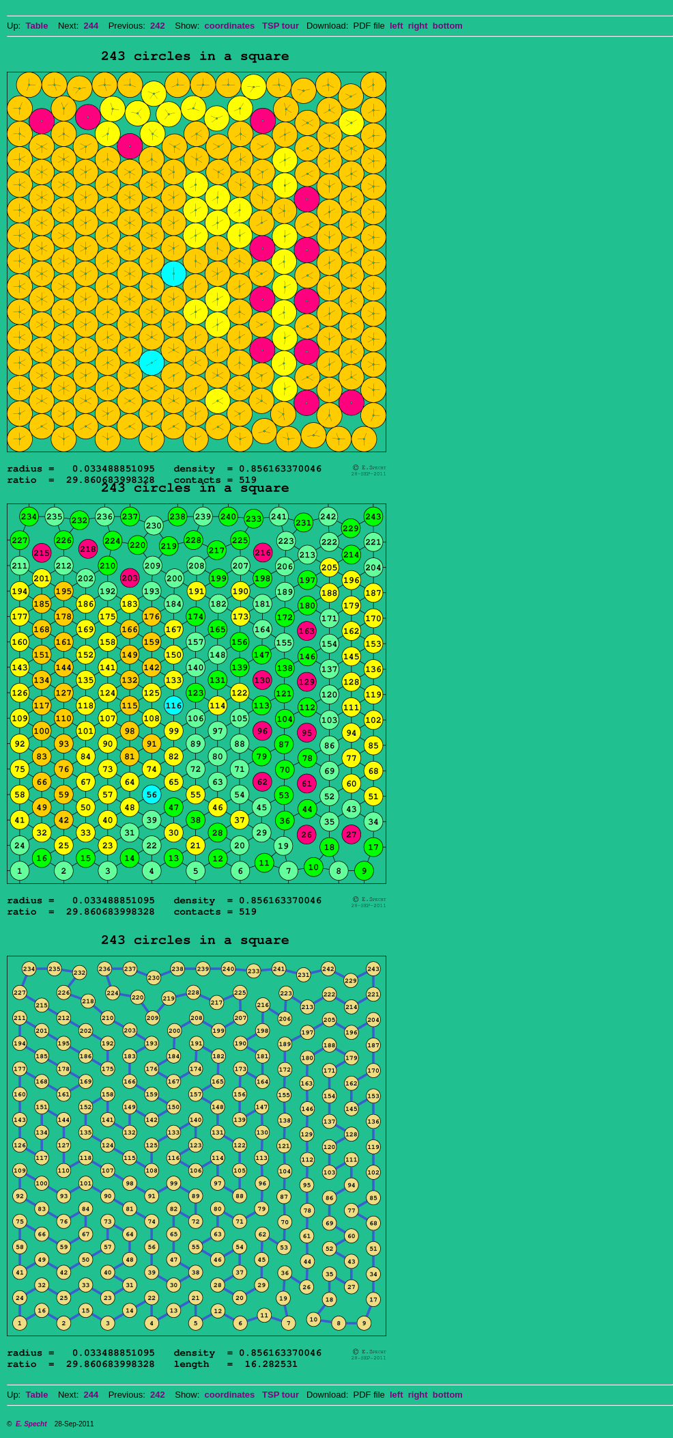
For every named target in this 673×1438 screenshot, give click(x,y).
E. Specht (31, 1424)
